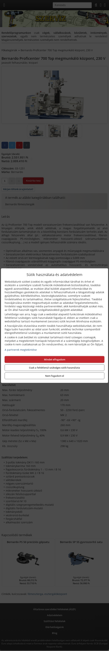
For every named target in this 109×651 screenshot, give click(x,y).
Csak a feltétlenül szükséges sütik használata (54, 367)
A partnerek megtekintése (21, 349)
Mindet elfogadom (54, 359)
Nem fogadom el (54, 375)
